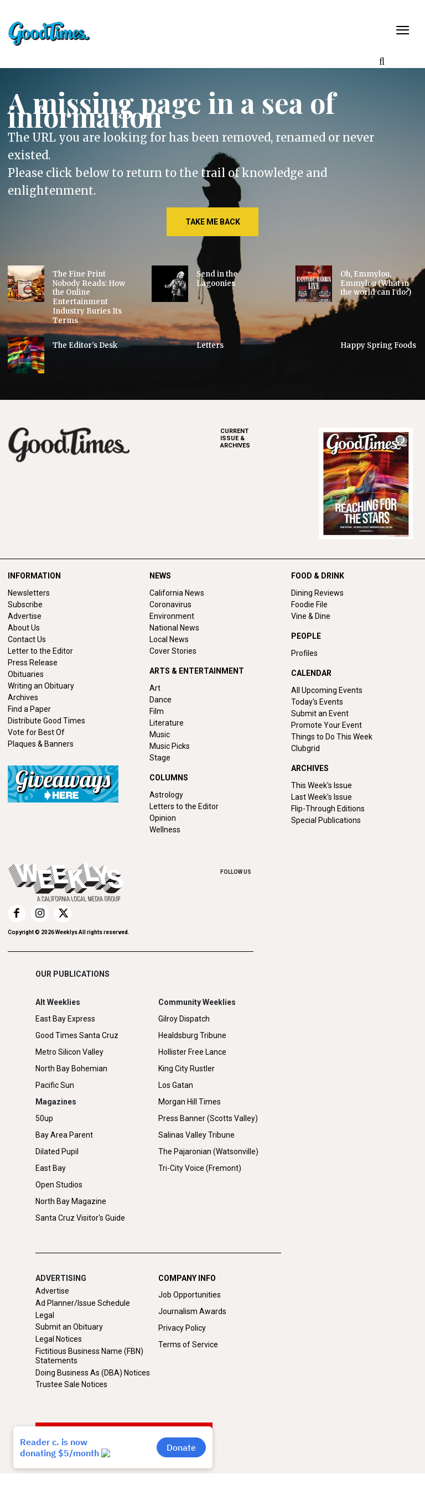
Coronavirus (170, 604)
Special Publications (326, 820)
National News (174, 627)
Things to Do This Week (331, 736)
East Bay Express (65, 1018)
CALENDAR (311, 673)
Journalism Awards (192, 1311)
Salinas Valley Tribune (196, 1134)
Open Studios (58, 1184)
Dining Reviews (317, 592)
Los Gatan (175, 1085)
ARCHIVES (269, 438)
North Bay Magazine (70, 1201)
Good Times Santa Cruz (76, 1035)
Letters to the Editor (184, 806)
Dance (160, 699)
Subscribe (25, 604)
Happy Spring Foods (378, 345)
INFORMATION (34, 575)
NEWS (160, 575)
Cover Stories (172, 651)
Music (159, 734)
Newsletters (29, 592)
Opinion (162, 818)
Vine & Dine (310, 616)
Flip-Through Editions (328, 808)
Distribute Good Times (46, 720)
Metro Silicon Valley (69, 1052)
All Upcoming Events (326, 690)
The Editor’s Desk (85, 345)
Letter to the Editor (40, 651)
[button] (381, 61)
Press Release (33, 662)
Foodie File (309, 604)
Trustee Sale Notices (71, 1384)
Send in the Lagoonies (216, 278)
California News (176, 592)
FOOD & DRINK (317, 575)
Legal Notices (58, 1339)
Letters (210, 345)
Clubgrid (305, 748)
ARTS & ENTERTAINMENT (196, 670)
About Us (24, 627)
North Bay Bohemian (71, 1068)
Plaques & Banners (41, 743)
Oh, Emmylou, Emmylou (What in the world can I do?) (376, 283)
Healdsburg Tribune (192, 1035)
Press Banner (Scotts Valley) (208, 1118)
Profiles (304, 653)
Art (154, 688)
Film (156, 711)
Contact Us (27, 639)
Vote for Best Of (36, 732)
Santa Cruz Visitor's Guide (80, 1217)
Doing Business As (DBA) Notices (92, 1372)
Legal (44, 1315)
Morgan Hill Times (189, 1101)
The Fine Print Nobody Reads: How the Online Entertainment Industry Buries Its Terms (89, 297)
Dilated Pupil (57, 1151)
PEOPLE (306, 636)
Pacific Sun (54, 1085)
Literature (166, 722)
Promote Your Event (326, 725)
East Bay (50, 1168)
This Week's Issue (321, 785)
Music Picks (169, 746)
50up (44, 1118)
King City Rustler (186, 1068)
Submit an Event (320, 713)
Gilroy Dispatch (184, 1018)
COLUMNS (168, 777)
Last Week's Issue (321, 797)
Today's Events (317, 701)
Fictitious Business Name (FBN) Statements (89, 1356)
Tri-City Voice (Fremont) (199, 1168)
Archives (23, 697)
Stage (159, 757)
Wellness (164, 829)
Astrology (166, 794)
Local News (169, 639)
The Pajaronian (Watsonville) (208, 1151)
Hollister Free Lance (192, 1052)
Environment (171, 616)
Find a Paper (29, 709)
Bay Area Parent (64, 1134)
